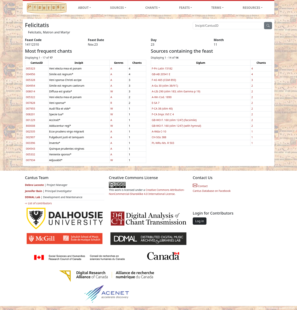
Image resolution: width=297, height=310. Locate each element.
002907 (30, 137)
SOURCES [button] (117, 8)
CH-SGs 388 (159, 137)
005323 (30, 68)
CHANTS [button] (151, 8)
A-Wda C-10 (159, 131)
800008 (30, 126)
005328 (30, 80)
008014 (30, 91)
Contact (200, 186)
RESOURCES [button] (251, 8)
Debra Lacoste (34, 185)
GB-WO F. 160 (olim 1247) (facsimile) (174, 120)
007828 (30, 103)
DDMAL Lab (32, 197)
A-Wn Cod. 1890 (162, 97)
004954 (30, 85)
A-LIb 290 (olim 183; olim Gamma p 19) (176, 91)
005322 (30, 97)
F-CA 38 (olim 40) (162, 108)
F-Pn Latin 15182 (162, 68)
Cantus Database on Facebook (212, 191)
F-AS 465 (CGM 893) (164, 80)
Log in (199, 221)
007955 (30, 108)
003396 (30, 143)
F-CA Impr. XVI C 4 (163, 114)
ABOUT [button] (83, 8)
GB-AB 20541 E (161, 74)
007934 (30, 160)
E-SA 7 (156, 103)
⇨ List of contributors (38, 203)
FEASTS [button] (184, 8)
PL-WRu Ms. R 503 (163, 143)
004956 (30, 74)
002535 (30, 131)
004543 (30, 148)
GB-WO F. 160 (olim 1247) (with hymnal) (176, 126)
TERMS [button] (216, 8)
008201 (30, 114)
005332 (30, 154)
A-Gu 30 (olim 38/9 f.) (165, 85)
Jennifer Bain (34, 191)
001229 (30, 120)
